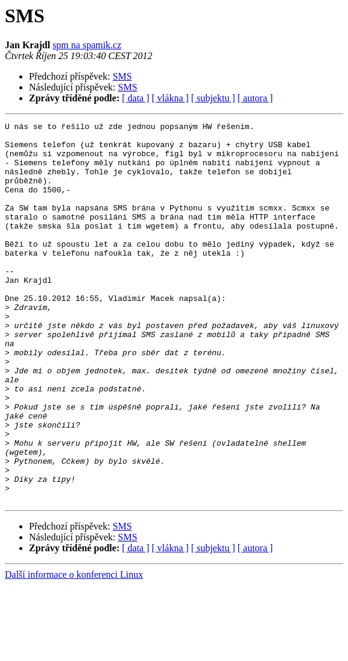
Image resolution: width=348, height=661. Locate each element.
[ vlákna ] (170, 98)
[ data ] (135, 98)
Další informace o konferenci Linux (74, 650)
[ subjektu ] (213, 98)
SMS (122, 76)
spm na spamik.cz (86, 45)
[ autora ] (255, 98)
